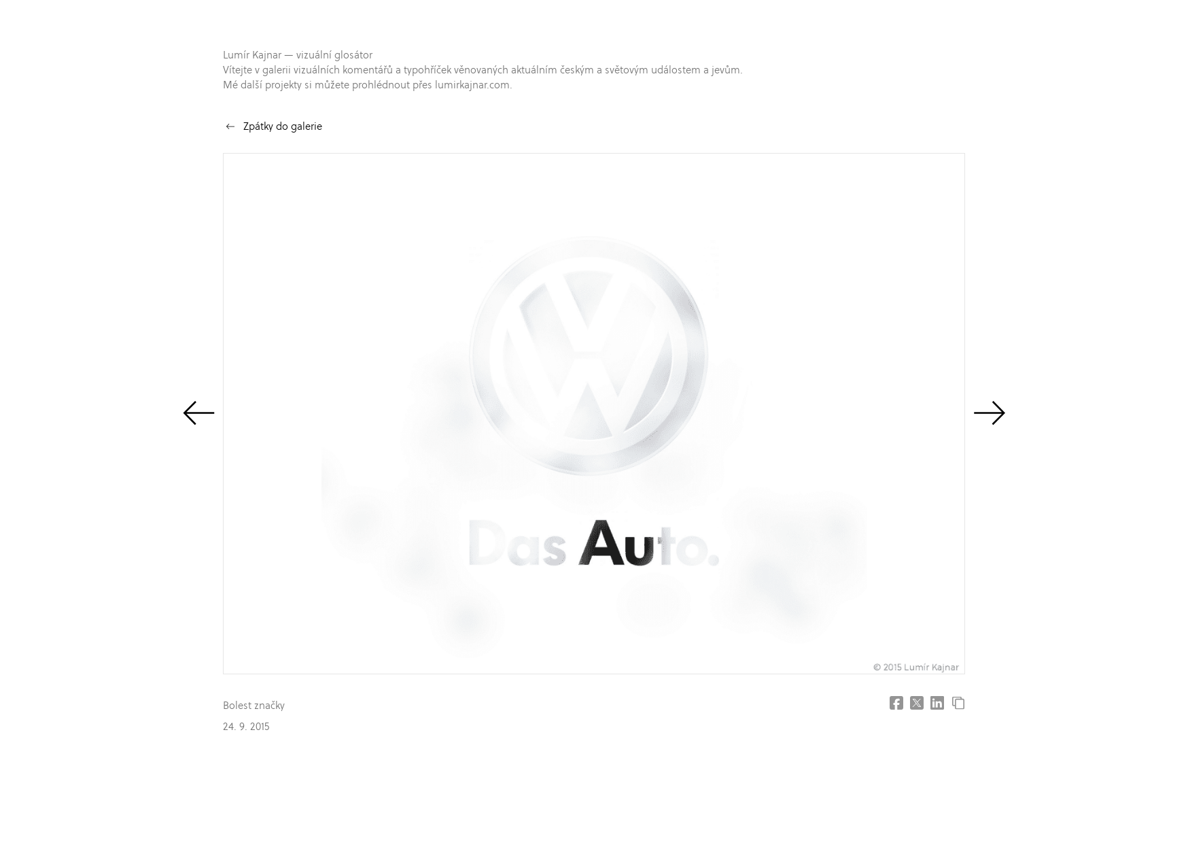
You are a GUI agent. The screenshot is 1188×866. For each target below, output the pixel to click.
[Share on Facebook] (896, 703)
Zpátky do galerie (282, 126)
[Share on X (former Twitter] (917, 703)
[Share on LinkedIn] (937, 703)
